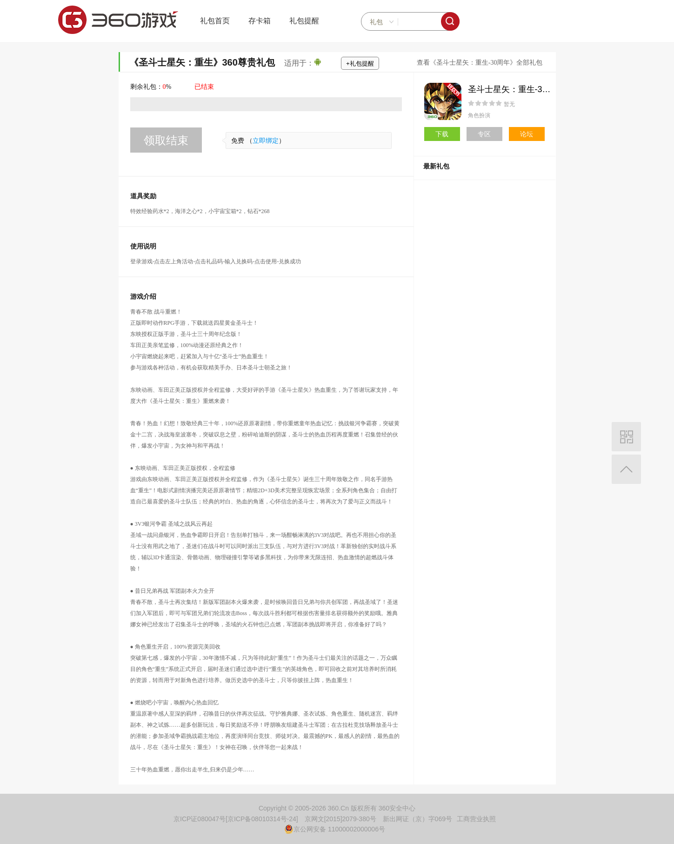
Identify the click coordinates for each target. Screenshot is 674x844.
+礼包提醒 (360, 63)
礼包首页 (215, 21)
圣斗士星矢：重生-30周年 (516, 89)
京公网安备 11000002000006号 (334, 829)
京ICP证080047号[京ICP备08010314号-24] (236, 819)
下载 (441, 134)
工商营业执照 (476, 819)
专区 (484, 134)
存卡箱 (259, 21)
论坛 (526, 134)
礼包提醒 (304, 21)
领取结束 (166, 140)
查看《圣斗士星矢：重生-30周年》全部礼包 (480, 62)
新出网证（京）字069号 (417, 819)
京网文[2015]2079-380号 (340, 819)
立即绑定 (266, 140)
